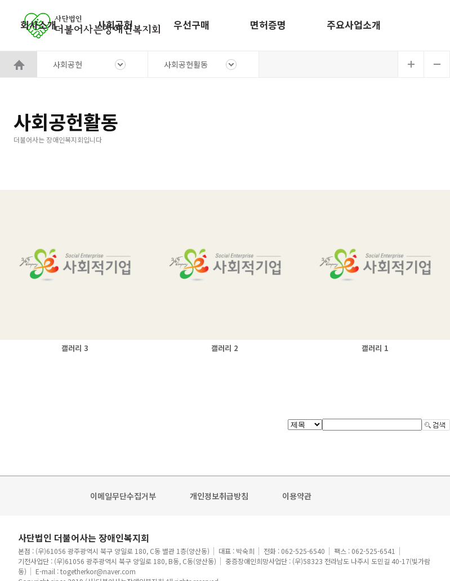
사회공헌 (115, 24)
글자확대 (411, 64)
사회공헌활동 (186, 64)
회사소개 (38, 24)
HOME (18, 64)
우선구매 (191, 24)
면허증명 (268, 24)
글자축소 (437, 64)
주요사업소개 (354, 24)
